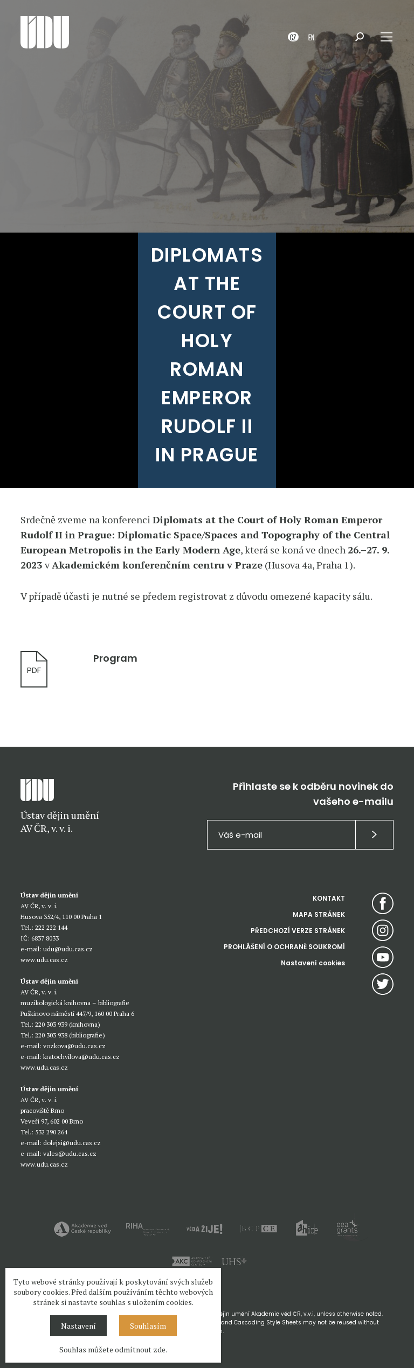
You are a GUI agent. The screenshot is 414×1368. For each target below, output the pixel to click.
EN (311, 36)
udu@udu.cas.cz (68, 949)
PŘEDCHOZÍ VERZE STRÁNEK (298, 930)
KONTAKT (329, 898)
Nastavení (78, 1326)
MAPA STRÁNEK (319, 914)
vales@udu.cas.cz (69, 1153)
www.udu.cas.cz (44, 960)
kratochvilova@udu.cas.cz (81, 1057)
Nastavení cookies (313, 962)
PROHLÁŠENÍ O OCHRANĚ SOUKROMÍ (284, 946)
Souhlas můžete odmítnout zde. (113, 1349)
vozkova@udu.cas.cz (74, 1046)
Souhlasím (148, 1326)
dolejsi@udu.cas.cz (72, 1143)
